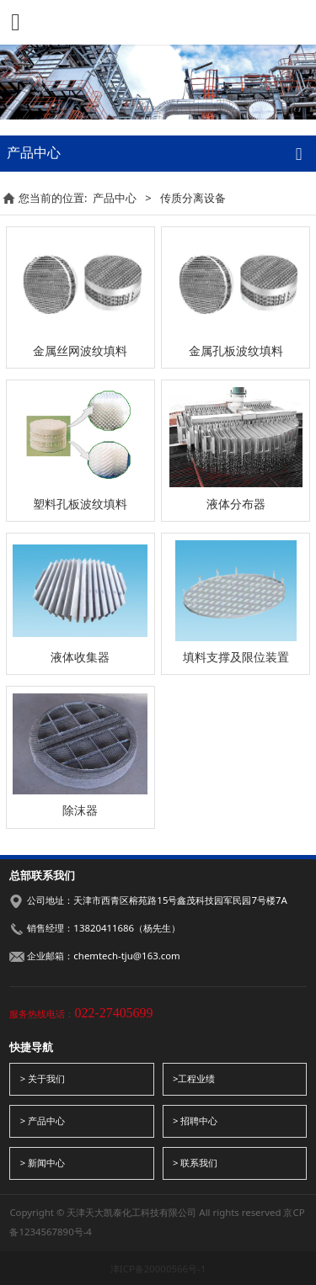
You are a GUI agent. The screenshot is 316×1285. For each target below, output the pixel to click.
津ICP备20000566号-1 (158, 1268)
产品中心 (115, 197)
